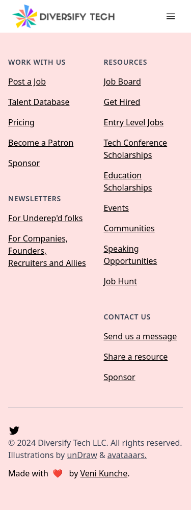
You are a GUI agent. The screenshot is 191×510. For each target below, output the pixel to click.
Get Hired (122, 102)
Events (116, 207)
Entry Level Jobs (134, 122)
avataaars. (127, 455)
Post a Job (27, 81)
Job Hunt (120, 281)
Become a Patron (40, 142)
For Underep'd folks (45, 218)
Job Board (122, 81)
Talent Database (38, 102)
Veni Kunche (103, 473)
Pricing (21, 122)
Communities (129, 228)
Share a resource (136, 356)
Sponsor (24, 163)
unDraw (82, 455)
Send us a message (140, 336)
